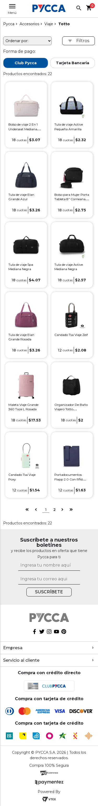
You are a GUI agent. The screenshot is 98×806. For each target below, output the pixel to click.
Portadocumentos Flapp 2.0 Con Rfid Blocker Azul (68, 479)
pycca (8, 24)
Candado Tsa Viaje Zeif (71, 335)
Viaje (48, 24)
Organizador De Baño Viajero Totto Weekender (71, 409)
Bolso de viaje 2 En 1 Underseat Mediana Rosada (23, 128)
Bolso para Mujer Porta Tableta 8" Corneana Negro (71, 199)
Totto (64, 24)
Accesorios (29, 24)
